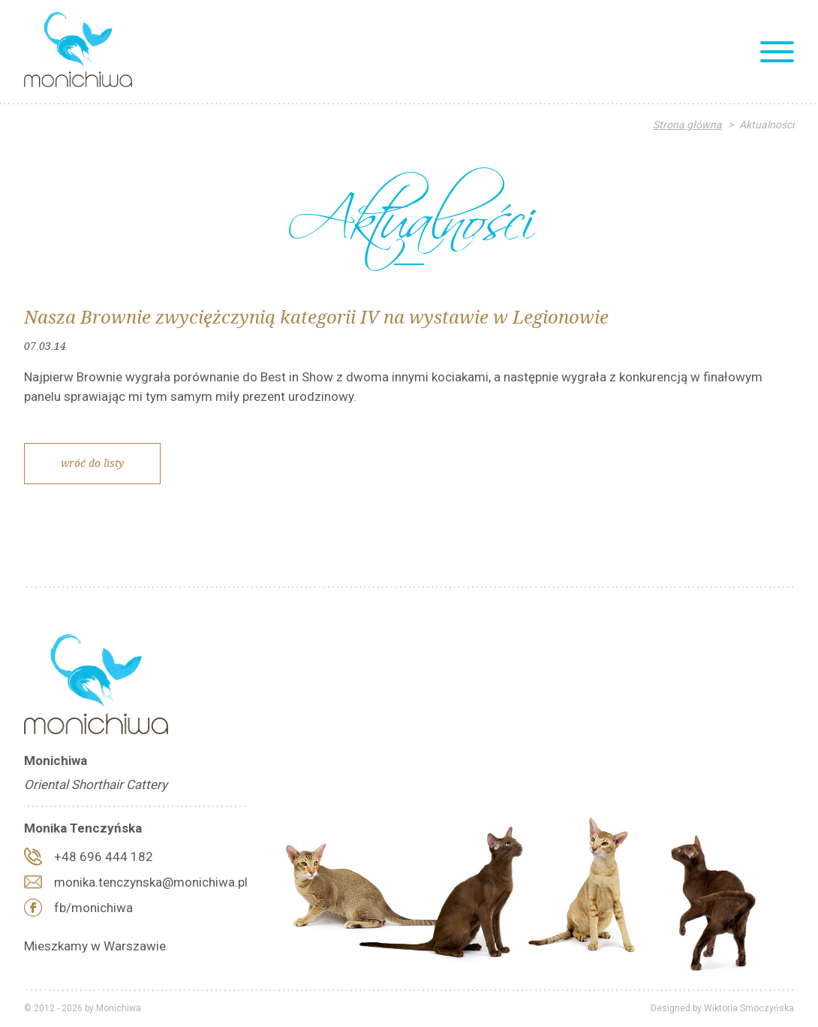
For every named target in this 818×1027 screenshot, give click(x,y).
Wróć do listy (92, 463)
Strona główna (687, 125)
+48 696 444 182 (103, 856)
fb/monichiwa (93, 907)
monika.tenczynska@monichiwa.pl (151, 882)
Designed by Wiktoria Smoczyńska (722, 1008)
